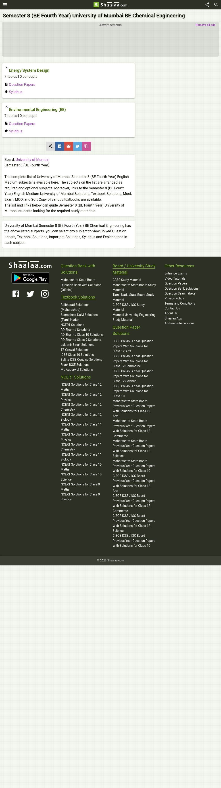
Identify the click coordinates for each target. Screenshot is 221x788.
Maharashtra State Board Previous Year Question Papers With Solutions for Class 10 (134, 466)
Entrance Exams (176, 273)
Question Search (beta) (180, 293)
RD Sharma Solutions (75, 330)
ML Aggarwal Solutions (77, 369)
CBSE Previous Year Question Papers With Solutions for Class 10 (133, 391)
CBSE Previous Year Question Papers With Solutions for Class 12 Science (133, 376)
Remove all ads (205, 25)
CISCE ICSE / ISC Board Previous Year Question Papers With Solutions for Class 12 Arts (134, 483)
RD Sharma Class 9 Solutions (81, 340)
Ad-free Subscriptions (179, 323)
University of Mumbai (32, 160)
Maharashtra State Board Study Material (134, 287)
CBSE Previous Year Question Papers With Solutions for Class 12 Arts (133, 346)
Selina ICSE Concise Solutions (81, 359)
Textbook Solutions (78, 297)
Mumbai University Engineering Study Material (134, 317)
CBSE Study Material (127, 280)
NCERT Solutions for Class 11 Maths (81, 427)
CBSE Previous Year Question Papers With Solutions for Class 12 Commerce (133, 361)
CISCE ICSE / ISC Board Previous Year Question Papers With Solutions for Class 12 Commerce (134, 503)
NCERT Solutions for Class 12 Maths (81, 387)
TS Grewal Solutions (75, 350)
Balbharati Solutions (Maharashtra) (75, 307)
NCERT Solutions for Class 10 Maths (81, 467)
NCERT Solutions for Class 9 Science (80, 497)
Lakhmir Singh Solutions (77, 344)
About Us (171, 313)
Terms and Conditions (180, 303)
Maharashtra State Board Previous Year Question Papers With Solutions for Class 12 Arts (134, 408)
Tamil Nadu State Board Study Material (133, 297)
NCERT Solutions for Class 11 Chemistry (81, 447)
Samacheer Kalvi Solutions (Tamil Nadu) (79, 317)
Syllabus (13, 92)
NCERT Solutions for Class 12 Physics (81, 397)
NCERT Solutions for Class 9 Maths (80, 487)
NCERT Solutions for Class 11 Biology (81, 457)
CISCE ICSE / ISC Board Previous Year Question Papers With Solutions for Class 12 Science (134, 523)
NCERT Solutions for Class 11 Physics (81, 437)
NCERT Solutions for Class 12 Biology (81, 417)
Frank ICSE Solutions (75, 364)
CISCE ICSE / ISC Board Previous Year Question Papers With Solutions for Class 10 (134, 540)
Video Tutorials (175, 278)
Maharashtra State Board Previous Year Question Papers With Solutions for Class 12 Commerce (134, 428)
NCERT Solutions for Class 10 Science (81, 477)
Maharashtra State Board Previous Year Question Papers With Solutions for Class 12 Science (134, 448)
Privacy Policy (174, 298)
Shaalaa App (173, 318)
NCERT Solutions (72, 325)
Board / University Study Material (134, 269)
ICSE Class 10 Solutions (77, 354)
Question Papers (19, 84)
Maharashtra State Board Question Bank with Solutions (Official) (81, 285)
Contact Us (172, 308)
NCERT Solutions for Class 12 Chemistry (81, 407)
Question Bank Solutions (181, 288)
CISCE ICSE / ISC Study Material (129, 307)
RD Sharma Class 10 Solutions (82, 334)
